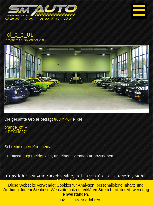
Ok (62, 200)
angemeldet (32, 156)
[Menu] (139, 11)
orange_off (13, 127)
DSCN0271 (18, 132)
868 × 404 (63, 119)
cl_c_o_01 (20, 34)
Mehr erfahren (87, 200)
